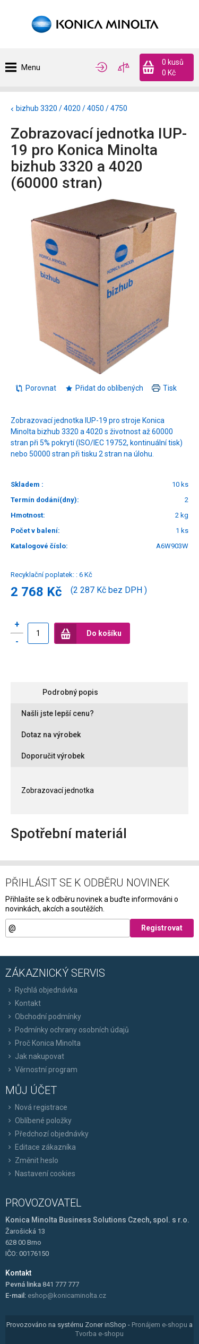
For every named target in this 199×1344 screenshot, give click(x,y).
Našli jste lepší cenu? (57, 713)
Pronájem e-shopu (159, 1325)
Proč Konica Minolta (43, 1043)
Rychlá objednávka (41, 990)
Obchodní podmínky (43, 1016)
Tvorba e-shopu (99, 1334)
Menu (30, 67)
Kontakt (23, 1003)
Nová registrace (36, 1107)
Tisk (164, 388)
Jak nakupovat (34, 1056)
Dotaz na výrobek (51, 734)
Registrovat (162, 928)
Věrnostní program (41, 1069)
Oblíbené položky (38, 1120)
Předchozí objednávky (47, 1134)
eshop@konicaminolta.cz (67, 1295)
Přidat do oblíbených (104, 388)
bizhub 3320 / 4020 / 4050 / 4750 (71, 108)
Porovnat (35, 388)
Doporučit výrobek (52, 756)
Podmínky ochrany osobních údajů (67, 1030)
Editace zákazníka (40, 1147)
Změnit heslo (31, 1160)
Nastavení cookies (40, 1173)
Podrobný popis (70, 692)
